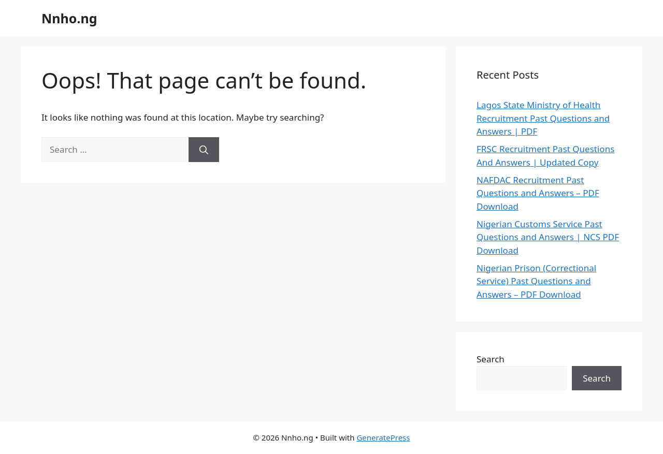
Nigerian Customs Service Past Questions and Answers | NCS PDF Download (548, 237)
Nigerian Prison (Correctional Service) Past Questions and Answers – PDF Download (536, 281)
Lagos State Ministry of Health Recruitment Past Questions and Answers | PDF (543, 118)
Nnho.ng (69, 18)
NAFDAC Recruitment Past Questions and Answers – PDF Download (538, 193)
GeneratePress (383, 437)
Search (491, 359)
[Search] (204, 149)
